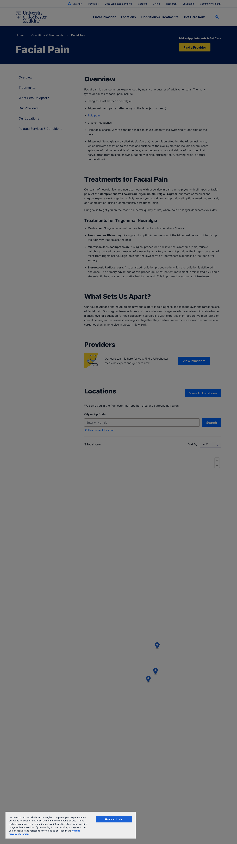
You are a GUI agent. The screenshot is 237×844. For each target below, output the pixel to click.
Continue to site (114, 819)
